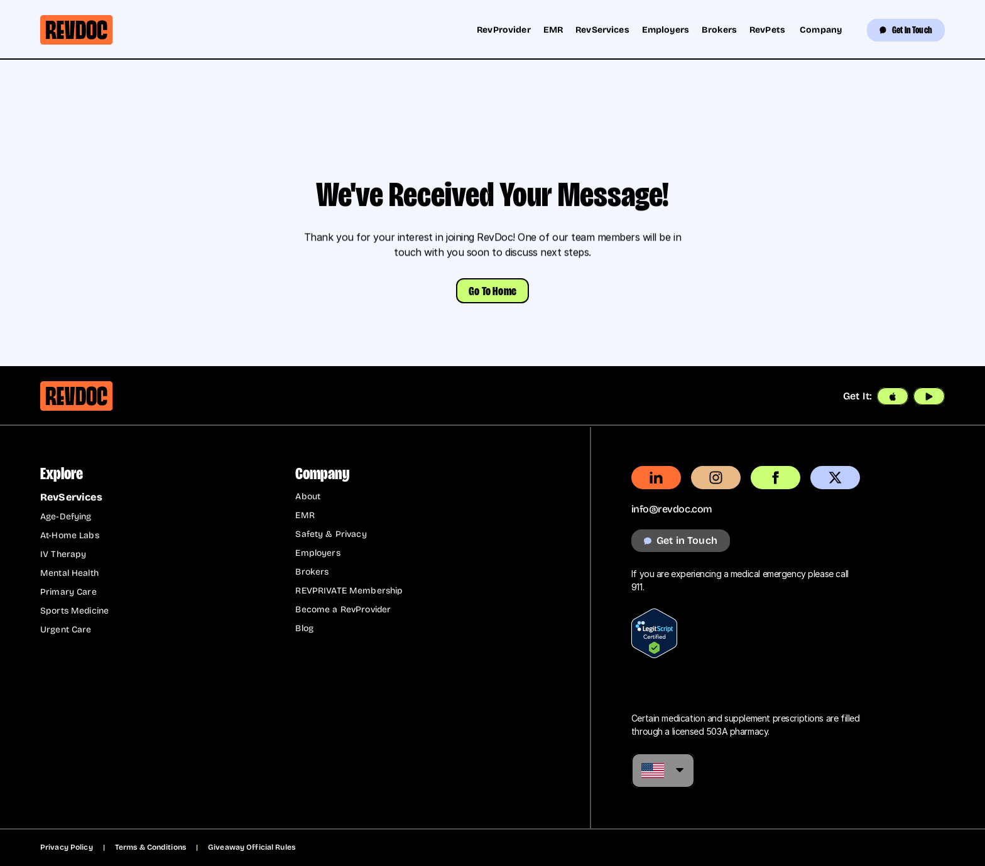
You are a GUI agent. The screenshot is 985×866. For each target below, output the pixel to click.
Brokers (719, 29)
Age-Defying (66, 516)
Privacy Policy (66, 847)
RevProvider (504, 29)
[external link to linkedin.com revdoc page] (656, 477)
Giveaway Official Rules (251, 847)
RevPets (768, 29)
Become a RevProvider (343, 609)
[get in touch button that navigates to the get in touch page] (680, 540)
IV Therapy (63, 554)
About (307, 496)
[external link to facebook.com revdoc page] (775, 477)
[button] (492, 290)
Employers (665, 29)
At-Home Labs (69, 535)
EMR (553, 29)
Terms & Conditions (150, 847)
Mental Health (69, 573)
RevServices (602, 29)
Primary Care (68, 592)
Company (821, 29)
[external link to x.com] (835, 477)
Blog (304, 628)
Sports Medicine (74, 610)
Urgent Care (66, 629)
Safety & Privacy (330, 534)
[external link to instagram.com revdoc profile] (716, 477)
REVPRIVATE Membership (349, 590)
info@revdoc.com (671, 509)
